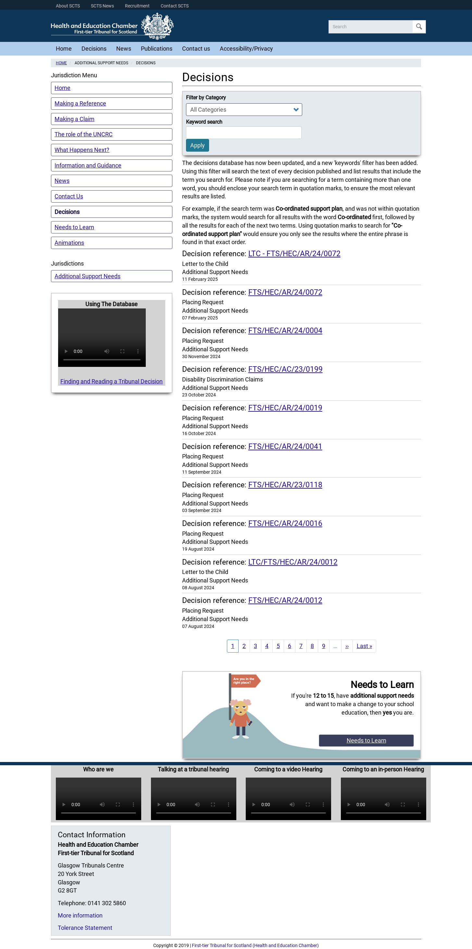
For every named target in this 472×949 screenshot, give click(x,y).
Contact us (196, 48)
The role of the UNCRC (84, 134)
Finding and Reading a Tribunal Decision (111, 381)
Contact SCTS (175, 6)
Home (64, 48)
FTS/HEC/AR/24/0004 (285, 330)
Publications (156, 48)
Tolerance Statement (85, 927)
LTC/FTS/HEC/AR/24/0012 (293, 562)
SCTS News (102, 6)
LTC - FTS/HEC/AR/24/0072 (294, 253)
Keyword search (204, 122)
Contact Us (69, 196)
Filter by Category (206, 97)
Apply (419, 26)
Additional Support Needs (87, 276)
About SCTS (68, 6)
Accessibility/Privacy (246, 48)
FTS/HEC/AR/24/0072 (285, 292)
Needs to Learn (74, 227)
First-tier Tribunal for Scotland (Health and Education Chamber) (255, 945)
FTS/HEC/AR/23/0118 (285, 484)
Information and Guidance (88, 165)
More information (80, 915)
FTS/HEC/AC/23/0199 (285, 369)
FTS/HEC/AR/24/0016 (285, 523)
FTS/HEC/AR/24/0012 (285, 600)
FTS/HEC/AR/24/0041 (285, 446)
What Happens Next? (82, 149)
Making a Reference (80, 103)
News (123, 48)
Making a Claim (74, 119)
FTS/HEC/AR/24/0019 (285, 407)
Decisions (93, 48)
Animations (69, 242)
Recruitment (137, 6)
